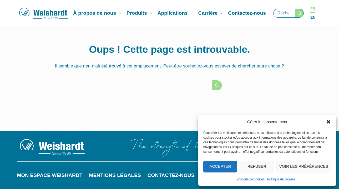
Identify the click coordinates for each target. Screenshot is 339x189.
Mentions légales (115, 175)
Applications (176, 13)
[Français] (312, 9)
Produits (140, 13)
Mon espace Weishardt (49, 175)
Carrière (211, 13)
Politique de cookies (250, 179)
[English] (312, 17)
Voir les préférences (303, 166)
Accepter (220, 166)
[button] (328, 121)
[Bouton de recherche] (299, 13)
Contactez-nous (247, 13)
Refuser (256, 166)
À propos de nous (98, 13)
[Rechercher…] (284, 13)
